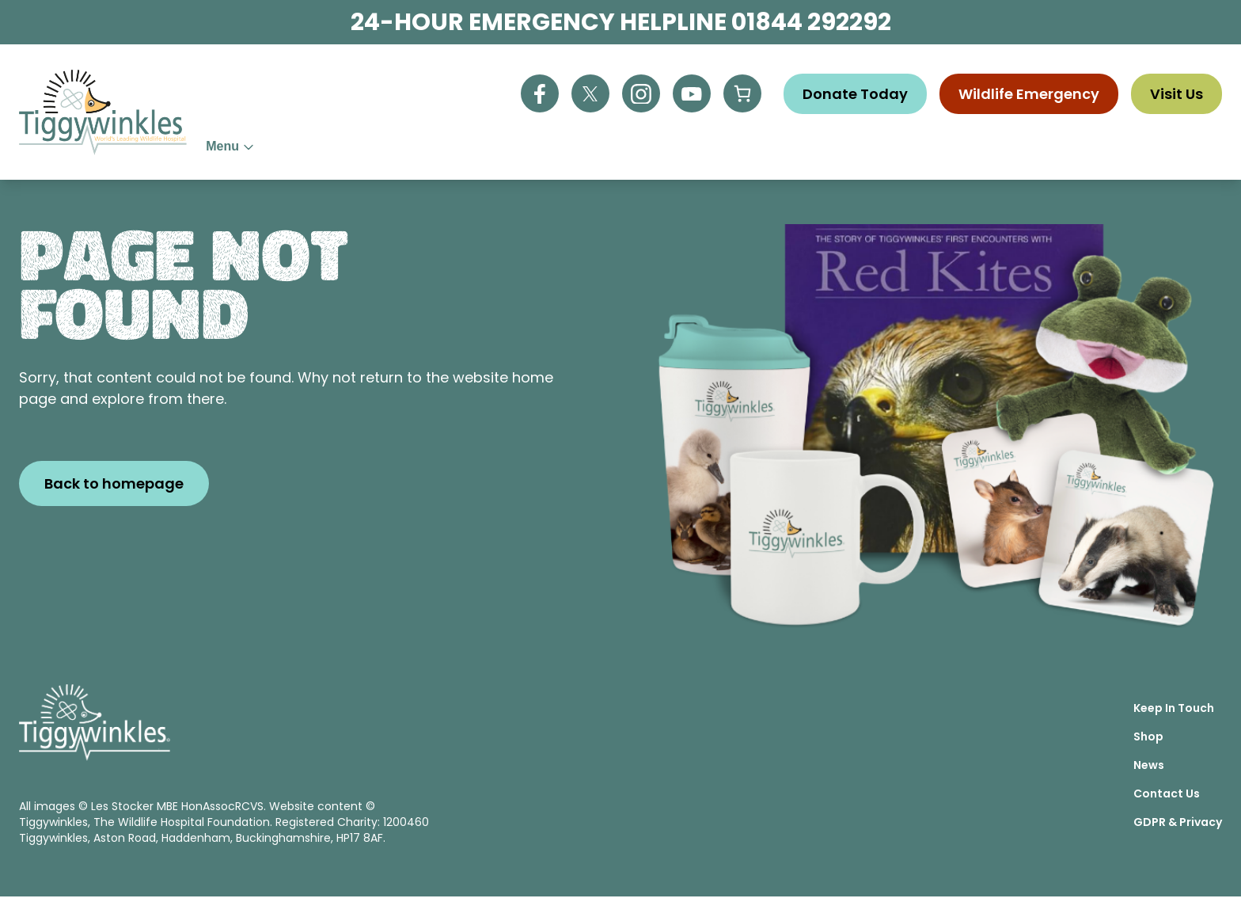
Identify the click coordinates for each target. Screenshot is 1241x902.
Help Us (485, 149)
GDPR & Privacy (1177, 827)
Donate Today (855, 90)
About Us (391, 149)
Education (728, 149)
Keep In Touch (1173, 713)
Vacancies (1081, 149)
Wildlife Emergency (1028, 90)
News (1004, 149)
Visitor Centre (851, 149)
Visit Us (1176, 90)
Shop (947, 149)
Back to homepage (114, 489)
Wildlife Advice (601, 149)
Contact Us (1181, 149)
